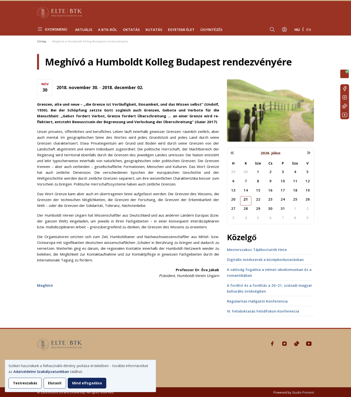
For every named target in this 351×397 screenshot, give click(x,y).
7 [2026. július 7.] (246, 180)
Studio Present (303, 392)
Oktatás (131, 29)
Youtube (344, 115)
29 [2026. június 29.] (233, 171)
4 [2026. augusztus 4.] (246, 217)
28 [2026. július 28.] (246, 208)
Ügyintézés (211, 29)
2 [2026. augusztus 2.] (307, 208)
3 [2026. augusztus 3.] (233, 217)
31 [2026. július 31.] (283, 208)
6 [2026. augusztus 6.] (270, 217)
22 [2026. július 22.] (258, 199)
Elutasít (55, 383)
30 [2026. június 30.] (246, 171)
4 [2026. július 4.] (295, 171)
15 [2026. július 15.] (258, 190)
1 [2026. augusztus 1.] (295, 208)
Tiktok (344, 106)
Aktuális (83, 29)
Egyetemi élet (181, 29)
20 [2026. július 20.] (233, 199)
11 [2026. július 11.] (295, 180)
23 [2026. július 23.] (270, 199)
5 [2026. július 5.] (307, 171)
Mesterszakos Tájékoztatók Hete (257, 249)
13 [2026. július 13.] (233, 190)
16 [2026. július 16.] (270, 190)
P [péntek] (283, 163)
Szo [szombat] (295, 163)
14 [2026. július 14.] (246, 190)
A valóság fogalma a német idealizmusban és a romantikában (269, 272)
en (308, 29)
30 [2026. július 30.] (270, 208)
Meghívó (45, 285)
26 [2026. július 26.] (307, 199)
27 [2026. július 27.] (233, 208)
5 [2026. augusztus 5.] (258, 217)
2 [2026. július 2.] (270, 171)
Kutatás (154, 29)
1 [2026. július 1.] (258, 171)
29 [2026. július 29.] (258, 208)
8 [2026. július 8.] (258, 180)
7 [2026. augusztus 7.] (283, 217)
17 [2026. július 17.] (283, 190)
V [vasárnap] (307, 163)
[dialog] (80, 376)
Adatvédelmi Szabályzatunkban (41, 371)
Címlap (41, 41)
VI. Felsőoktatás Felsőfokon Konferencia (263, 311)
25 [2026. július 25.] (295, 199)
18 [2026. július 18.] (295, 190)
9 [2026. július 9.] (270, 180)
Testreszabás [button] (25, 383)
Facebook (344, 88)
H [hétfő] (233, 163)
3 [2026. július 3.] (283, 171)
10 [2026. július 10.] (283, 180)
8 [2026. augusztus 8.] (295, 217)
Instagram (344, 97)
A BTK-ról (107, 29)
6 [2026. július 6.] (233, 180)
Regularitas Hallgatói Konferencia (257, 301)
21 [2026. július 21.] (246, 199)
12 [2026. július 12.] (307, 180)
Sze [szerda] (258, 163)
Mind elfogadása (87, 383)
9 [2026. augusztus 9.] (307, 217)
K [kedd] (246, 163)
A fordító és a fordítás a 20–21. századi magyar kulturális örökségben (269, 288)
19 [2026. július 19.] (307, 190)
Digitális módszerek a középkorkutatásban (265, 259)
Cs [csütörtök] (270, 163)
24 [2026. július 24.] (283, 199)
